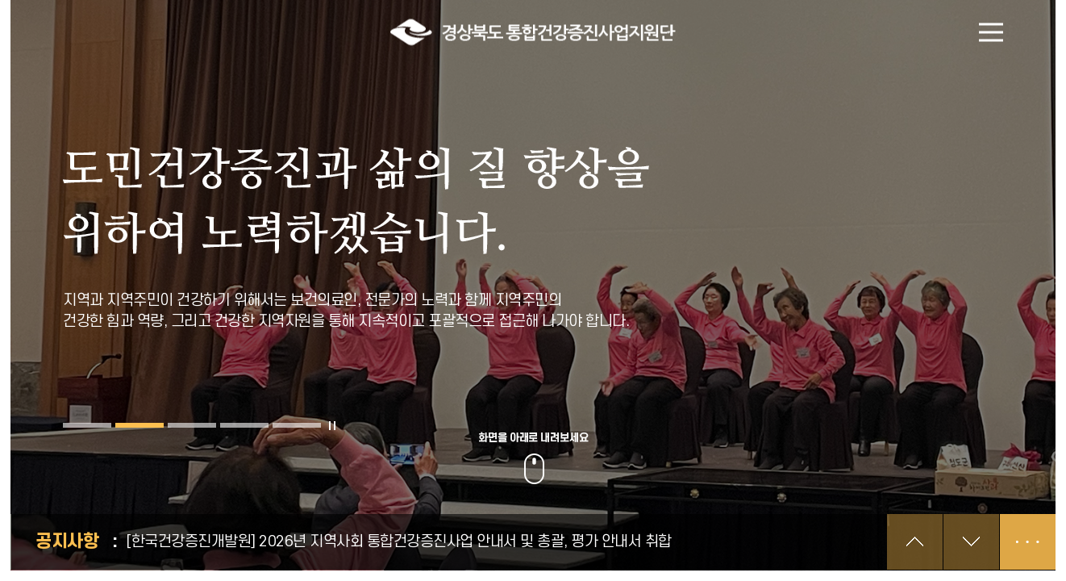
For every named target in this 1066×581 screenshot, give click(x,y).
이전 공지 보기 (915, 542)
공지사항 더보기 (1028, 542)
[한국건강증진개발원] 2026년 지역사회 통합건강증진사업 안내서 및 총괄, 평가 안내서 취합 (399, 541)
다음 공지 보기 (971, 542)
